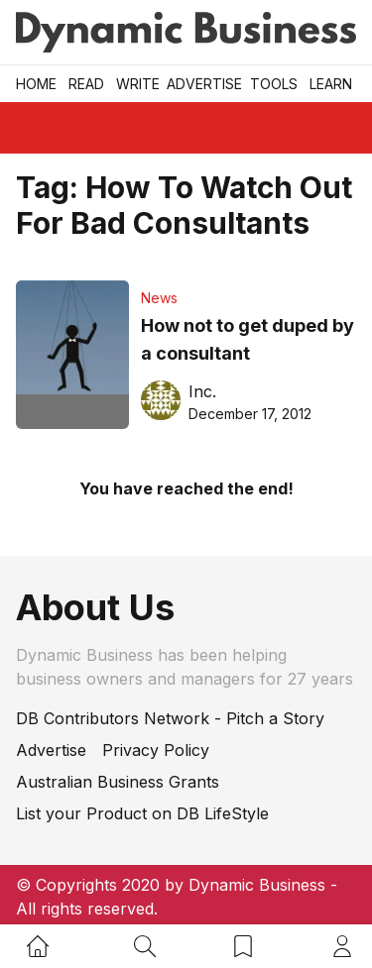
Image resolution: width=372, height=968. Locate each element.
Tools (274, 83)
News (159, 297)
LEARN (331, 83)
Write (138, 83)
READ (86, 83)
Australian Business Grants (117, 782)
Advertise (204, 83)
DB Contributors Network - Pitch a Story (170, 718)
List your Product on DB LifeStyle (142, 813)
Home (36, 83)
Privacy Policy (155, 750)
